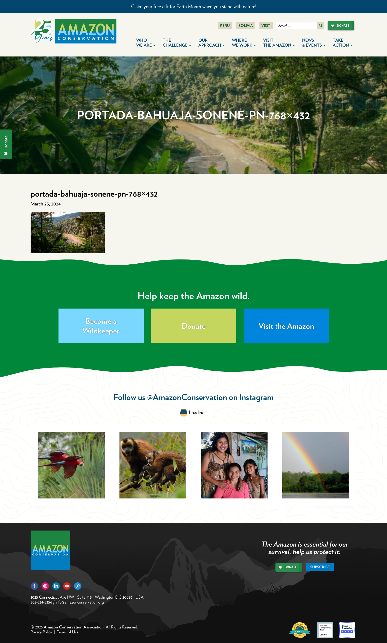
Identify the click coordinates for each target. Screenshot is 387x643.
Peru (225, 25)
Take (342, 43)
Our (211, 43)
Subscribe (320, 567)
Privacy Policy (41, 631)
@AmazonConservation (187, 397)
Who (145, 43)
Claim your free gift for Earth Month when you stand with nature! (193, 6)
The (177, 43)
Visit (265, 25)
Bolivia (245, 25)
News (313, 43)
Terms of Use (67, 631)
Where (244, 43)
